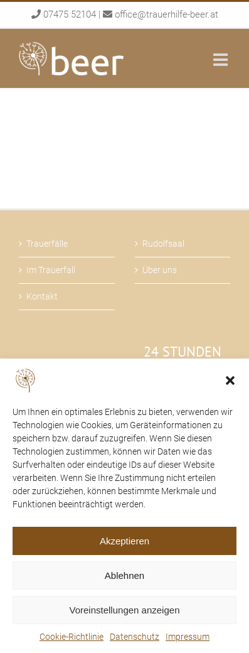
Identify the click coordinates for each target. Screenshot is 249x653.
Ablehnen (124, 575)
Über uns (159, 270)
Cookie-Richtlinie (71, 637)
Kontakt (42, 296)
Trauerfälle (47, 244)
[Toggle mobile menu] (221, 59)
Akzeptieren (124, 541)
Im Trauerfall (50, 270)
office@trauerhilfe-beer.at (166, 14)
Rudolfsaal (163, 244)
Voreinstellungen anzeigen (125, 610)
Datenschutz (134, 637)
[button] (230, 380)
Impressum (187, 637)
